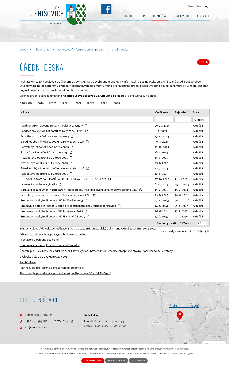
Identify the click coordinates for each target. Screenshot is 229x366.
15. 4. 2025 (161, 157)
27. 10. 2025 (162, 178)
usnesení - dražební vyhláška (41, 184)
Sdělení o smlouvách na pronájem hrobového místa (52, 233)
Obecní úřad (160, 16)
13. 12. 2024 (162, 146)
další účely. (183, 348)
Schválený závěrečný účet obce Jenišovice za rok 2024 (58, 194)
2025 (117, 103)
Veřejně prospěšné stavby (124, 249)
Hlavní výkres (79, 249)
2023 (91, 103)
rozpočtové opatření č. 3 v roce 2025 (46, 162)
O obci (142, 16)
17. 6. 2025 (161, 216)
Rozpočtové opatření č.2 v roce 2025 (46, 157)
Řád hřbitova (28, 261)
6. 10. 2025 (161, 184)
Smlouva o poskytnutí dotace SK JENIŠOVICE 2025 (55, 216)
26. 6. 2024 (162, 210)
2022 (79, 103)
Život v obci (182, 16)
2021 (66, 103)
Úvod (128, 16)
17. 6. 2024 (161, 205)
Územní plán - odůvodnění (63, 244)
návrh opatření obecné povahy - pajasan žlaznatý (54, 125)
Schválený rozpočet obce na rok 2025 (47, 146)
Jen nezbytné (117, 360)
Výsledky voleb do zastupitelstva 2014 (44, 255)
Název (25, 112)
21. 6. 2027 (181, 205)
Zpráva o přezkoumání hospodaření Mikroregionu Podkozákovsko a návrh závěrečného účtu (81, 189)
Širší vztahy (165, 249)
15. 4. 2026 (181, 189)
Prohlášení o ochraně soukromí (39, 238)
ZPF (176, 249)
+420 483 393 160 (36, 319)
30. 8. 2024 (162, 141)
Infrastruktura (98, 249)
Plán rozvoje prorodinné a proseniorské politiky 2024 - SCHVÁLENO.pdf (65, 272)
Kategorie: (26, 102)
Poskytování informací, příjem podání (80, 49)
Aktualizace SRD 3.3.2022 (68, 227)
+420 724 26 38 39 (62, 319)
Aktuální (198, 125)
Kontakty (203, 16)
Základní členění (59, 249)
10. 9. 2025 (161, 167)
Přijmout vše (91, 360)
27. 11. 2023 (162, 200)
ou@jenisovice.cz (36, 326)
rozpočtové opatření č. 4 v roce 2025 (46, 173)
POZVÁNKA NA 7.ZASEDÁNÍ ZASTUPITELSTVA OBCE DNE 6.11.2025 (66, 178)
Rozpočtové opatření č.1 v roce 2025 (46, 151)
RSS (203, 62)
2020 (53, 103)
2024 (104, 103)
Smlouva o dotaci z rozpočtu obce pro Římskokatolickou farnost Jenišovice (70, 205)
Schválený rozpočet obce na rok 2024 (47, 135)
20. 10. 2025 (162, 125)
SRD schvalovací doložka (35, 227)
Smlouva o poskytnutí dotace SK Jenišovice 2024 (54, 210)
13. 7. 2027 (181, 210)
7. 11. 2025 (181, 178)
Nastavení (140, 360)
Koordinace (149, 249)
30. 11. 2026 (182, 200)
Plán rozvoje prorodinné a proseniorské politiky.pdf (52, 266)
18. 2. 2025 (161, 151)
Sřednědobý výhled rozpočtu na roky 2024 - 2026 (54, 130)
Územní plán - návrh (32, 244)
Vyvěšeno (161, 112)
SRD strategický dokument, (102, 227)
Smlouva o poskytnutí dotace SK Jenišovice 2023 (54, 200)
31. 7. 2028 (181, 216)
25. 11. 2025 (182, 184)
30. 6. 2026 (182, 194)
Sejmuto (180, 112)
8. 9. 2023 (161, 130)
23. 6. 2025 (161, 162)
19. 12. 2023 (162, 135)
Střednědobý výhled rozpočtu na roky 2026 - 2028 (55, 167)
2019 (41, 103)
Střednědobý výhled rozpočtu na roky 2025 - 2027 (54, 141)
